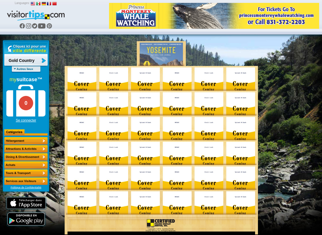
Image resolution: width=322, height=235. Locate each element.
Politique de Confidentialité (26, 187)
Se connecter (26, 120)
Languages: (22, 3)
